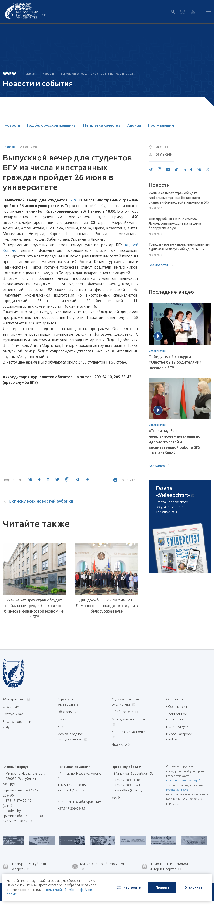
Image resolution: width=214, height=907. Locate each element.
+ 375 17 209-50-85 (71, 785)
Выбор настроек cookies (179, 736)
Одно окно (174, 699)
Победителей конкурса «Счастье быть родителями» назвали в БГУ (175, 362)
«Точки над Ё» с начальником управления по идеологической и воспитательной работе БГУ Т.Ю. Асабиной (174, 442)
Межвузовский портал (129, 721)
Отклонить (193, 887)
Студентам (11, 707)
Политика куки (177, 727)
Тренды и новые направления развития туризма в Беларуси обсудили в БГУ (179, 246)
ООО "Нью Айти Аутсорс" (183, 780)
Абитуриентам (16, 699)
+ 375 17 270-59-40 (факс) (17, 803)
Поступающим (161, 125)
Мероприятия (157, 351)
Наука (61, 719)
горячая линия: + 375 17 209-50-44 (20, 792)
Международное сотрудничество (72, 736)
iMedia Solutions (177, 789)
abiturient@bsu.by (70, 790)
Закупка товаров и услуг (17, 724)
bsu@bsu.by (12, 811)
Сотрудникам (13, 714)
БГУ (72, 200)
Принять (162, 887)
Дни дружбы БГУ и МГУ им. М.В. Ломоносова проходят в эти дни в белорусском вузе (107, 605)
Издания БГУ (121, 744)
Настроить (128, 887)
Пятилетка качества (101, 125)
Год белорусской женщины (51, 125)
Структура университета (68, 701)
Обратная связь (178, 707)
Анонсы (134, 125)
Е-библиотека (124, 712)
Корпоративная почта (128, 734)
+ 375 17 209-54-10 (126, 780)
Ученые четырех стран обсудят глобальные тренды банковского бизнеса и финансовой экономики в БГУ (34, 608)
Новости (48, 73)
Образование (67, 712)
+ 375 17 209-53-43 (126, 785)
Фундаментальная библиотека (125, 701)
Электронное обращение (176, 716)
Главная (30, 73)
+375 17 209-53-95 (71, 808)
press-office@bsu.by (127, 790)
